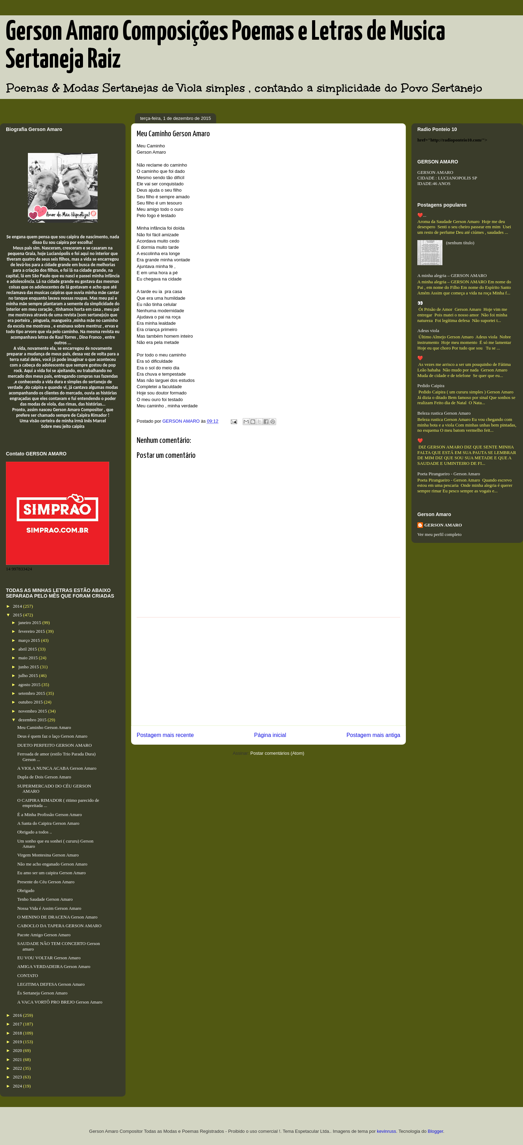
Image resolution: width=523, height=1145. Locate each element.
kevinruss (386, 1131)
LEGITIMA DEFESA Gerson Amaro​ (50, 984)
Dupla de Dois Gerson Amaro (44, 776)
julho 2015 (28, 675)
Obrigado (25, 890)
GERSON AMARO (443, 525)
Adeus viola (428, 330)
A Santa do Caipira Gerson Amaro (48, 823)
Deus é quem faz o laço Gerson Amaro (52, 736)
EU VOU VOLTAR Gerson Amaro (48, 957)
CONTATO (27, 975)
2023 (18, 1076)
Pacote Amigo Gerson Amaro (43, 934)
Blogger (435, 1131)
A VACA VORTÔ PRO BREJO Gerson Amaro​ (59, 1002)
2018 (18, 1033)
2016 (18, 1015)
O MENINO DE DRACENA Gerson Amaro (57, 917)
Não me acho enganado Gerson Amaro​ (52, 864)
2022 (18, 1068)
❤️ (420, 358)
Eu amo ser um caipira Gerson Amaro (51, 872)
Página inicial (270, 735)
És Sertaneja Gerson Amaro (42, 993)
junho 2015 (29, 666)
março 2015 (29, 640)
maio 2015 (28, 657)
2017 (18, 1024)
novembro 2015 (33, 711)
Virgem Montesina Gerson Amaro (47, 855)
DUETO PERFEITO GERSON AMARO (54, 745)
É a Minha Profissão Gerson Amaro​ (49, 814)
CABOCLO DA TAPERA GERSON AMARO (59, 925)
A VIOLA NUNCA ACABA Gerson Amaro (56, 768)
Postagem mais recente (165, 735)
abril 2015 (28, 649)
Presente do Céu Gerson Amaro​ (45, 881)
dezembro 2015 (33, 719)
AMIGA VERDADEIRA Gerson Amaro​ (53, 966)
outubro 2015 (31, 702)
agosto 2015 (29, 684)
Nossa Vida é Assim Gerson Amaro (49, 908)
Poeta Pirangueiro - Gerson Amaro (448, 473)
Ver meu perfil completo (439, 534)
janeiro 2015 (30, 622)
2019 (18, 1041)
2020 (18, 1050)
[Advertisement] (268, 671)
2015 (18, 614)
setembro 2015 (32, 693)
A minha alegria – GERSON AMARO (452, 275)
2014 (18, 606)
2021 (18, 1059)
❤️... (421, 215)
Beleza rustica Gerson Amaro (444, 413)
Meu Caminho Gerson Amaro (44, 727)
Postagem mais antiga (373, 735)
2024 (18, 1086)
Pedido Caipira (431, 385)
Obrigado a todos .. (34, 832)
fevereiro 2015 (32, 631)
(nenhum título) (460, 242)
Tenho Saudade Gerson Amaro (45, 899)
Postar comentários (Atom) (277, 753)
